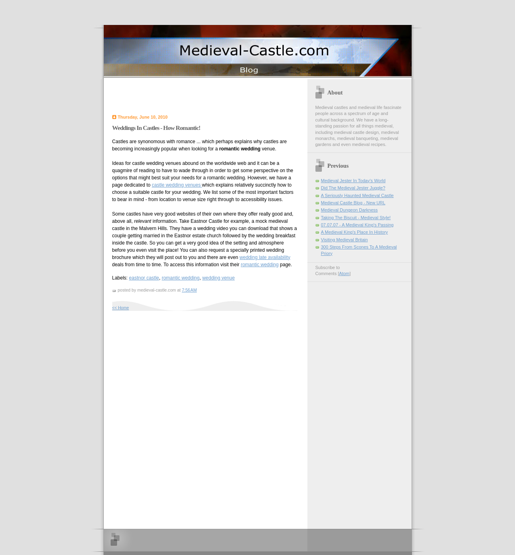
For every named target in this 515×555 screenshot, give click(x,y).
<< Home (120, 308)
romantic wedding (259, 264)
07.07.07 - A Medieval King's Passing (357, 224)
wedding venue (218, 278)
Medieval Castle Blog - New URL (353, 202)
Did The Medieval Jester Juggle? (353, 187)
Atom (344, 273)
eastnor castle (144, 278)
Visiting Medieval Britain (344, 239)
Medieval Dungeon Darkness (349, 210)
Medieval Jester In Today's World (353, 180)
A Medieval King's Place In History (354, 232)
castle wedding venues (177, 185)
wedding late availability (264, 257)
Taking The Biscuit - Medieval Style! (356, 217)
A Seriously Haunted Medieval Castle (357, 195)
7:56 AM (189, 290)
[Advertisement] (206, 95)
